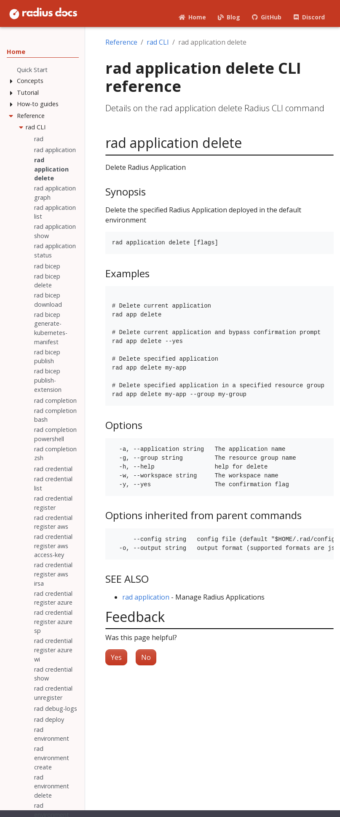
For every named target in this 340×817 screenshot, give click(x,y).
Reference (121, 42)
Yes (116, 657)
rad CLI (158, 42)
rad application (145, 597)
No (146, 657)
